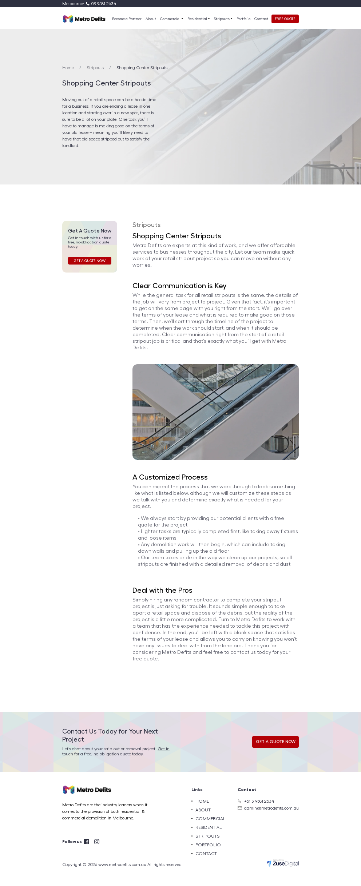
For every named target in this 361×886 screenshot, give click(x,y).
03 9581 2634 (103, 3)
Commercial (170, 19)
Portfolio (243, 19)
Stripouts (222, 19)
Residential (197, 19)
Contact (261, 19)
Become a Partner (127, 19)
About (151, 19)
